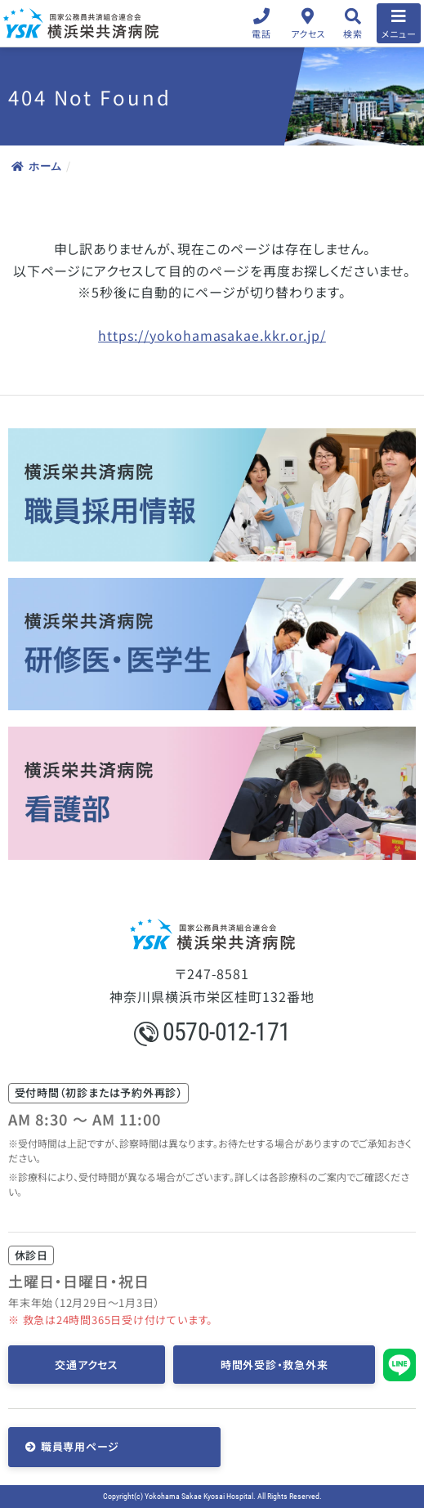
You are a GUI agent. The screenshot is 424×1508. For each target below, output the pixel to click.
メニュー (399, 33)
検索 (352, 33)
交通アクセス (86, 1364)
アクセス (308, 33)
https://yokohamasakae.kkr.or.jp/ (212, 335)
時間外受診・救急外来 (274, 1364)
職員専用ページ (80, 1446)
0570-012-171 (212, 1032)
